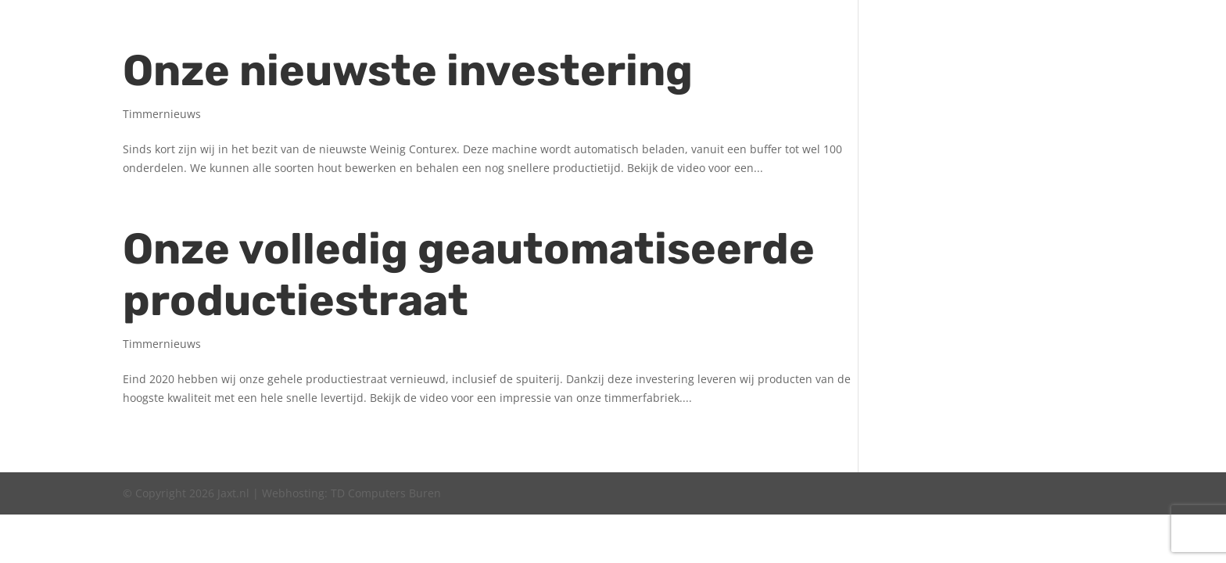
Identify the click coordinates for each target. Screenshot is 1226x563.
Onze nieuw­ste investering (408, 70)
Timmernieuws (162, 113)
